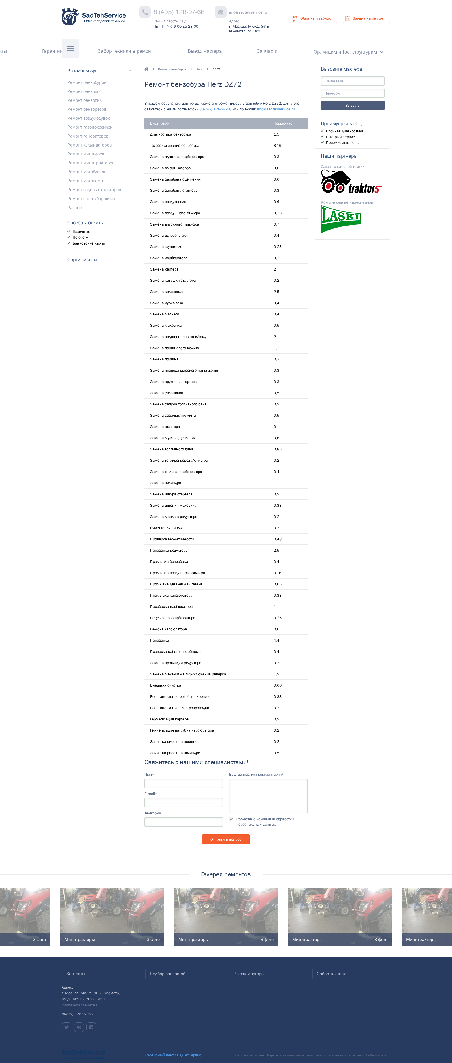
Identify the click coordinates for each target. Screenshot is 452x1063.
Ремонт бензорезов (86, 105)
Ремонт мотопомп (85, 177)
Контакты (97, 49)
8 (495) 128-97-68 (179, 12)
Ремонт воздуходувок (88, 114)
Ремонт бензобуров (172, 66)
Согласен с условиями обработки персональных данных (265, 818)
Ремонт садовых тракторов (94, 186)
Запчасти (287, 49)
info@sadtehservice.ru (248, 12)
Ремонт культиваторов (89, 141)
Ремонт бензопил (84, 96)
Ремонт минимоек (85, 150)
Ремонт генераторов (87, 132)
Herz (199, 66)
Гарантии (133, 49)
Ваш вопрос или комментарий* (256, 771)
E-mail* (150, 790)
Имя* (149, 771)
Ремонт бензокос (84, 87)
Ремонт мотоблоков (86, 168)
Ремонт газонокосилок (89, 123)
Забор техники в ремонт (185, 49)
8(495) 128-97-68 (77, 1010)
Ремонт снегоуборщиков (91, 195)
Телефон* (152, 809)
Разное (74, 203)
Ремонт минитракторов (90, 159)
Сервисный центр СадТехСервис (173, 1051)
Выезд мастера (245, 49)
